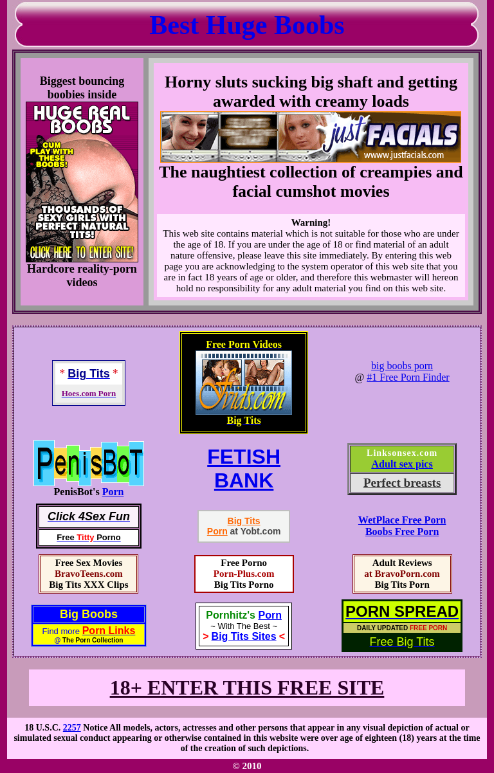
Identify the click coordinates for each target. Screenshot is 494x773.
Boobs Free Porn (402, 531)
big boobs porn (402, 365)
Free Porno (244, 563)
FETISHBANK (243, 468)
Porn (113, 491)
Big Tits (244, 521)
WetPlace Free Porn (402, 519)
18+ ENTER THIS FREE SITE (247, 687)
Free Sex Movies (89, 563)
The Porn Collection (92, 640)
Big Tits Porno (244, 584)
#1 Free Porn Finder (408, 377)
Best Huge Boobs (246, 25)
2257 (72, 727)
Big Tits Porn (401, 584)
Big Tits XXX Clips (88, 584)
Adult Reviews (402, 563)
